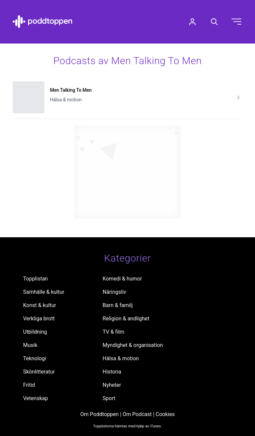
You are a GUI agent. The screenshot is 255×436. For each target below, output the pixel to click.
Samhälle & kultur (43, 292)
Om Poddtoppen (99, 414)
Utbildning (35, 332)
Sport (109, 398)
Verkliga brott (39, 318)
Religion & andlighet (126, 318)
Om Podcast (137, 414)
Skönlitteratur (39, 372)
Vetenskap (35, 398)
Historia (112, 372)
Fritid (29, 385)
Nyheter (112, 385)
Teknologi (34, 358)
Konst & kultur (39, 305)
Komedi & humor (122, 278)
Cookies (165, 414)
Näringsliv (114, 292)
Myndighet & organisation (133, 345)
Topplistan (35, 278)
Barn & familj (118, 305)
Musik (30, 345)
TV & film (113, 332)
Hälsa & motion (121, 358)
